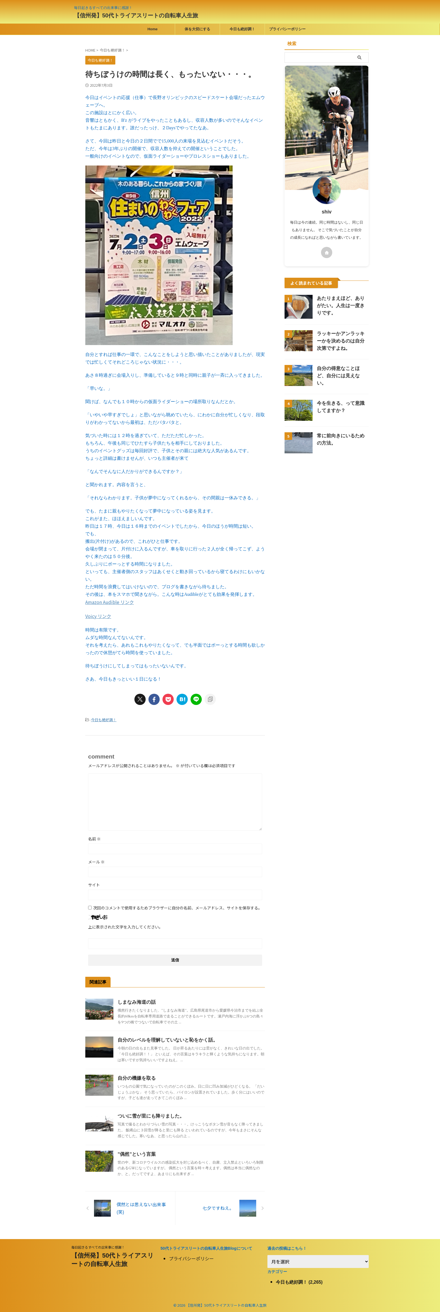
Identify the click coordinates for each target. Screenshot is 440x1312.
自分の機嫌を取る (135, 1076)
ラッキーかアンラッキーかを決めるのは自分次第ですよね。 (342, 341)
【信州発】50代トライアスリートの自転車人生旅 (136, 15)
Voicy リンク (98, 615)
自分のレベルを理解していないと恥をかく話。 (165, 1038)
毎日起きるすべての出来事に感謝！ (98, 1245)
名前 (94, 837)
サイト (94, 883)
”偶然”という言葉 (135, 1152)
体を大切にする (197, 29)
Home (152, 29)
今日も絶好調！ (242, 29)
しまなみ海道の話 (135, 1000)
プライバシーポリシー (287, 29)
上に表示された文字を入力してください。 (125, 925)
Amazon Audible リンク (109, 601)
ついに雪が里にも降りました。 (149, 1114)
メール (96, 860)
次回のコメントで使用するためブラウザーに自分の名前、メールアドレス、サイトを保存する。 (177, 906)
